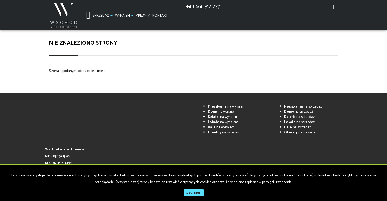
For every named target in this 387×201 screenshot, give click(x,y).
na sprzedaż (303, 107)
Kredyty (143, 16)
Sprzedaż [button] (103, 16)
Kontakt (160, 16)
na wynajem (227, 107)
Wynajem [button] (124, 16)
